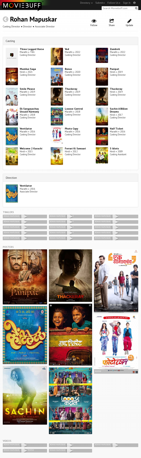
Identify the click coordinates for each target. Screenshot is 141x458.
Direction (11, 177)
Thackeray (71, 88)
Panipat (114, 69)
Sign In (127, 2)
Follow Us (113, 2)
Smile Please (27, 88)
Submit (100, 2)
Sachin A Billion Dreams (119, 110)
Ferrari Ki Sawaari (75, 148)
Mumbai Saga (28, 69)
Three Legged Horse (32, 49)
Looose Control (74, 108)
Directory (86, 2)
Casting (10, 41)
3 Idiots (114, 148)
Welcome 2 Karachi (31, 148)
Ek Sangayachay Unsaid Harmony (29, 110)
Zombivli (115, 49)
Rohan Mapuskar (33, 19)
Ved (67, 49)
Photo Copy (71, 128)
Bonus (68, 69)
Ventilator (26, 128)
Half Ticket (116, 128)
